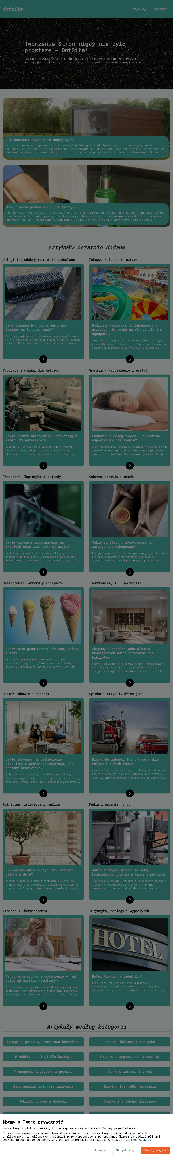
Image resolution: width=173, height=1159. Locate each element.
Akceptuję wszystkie (155, 1150)
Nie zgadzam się (125, 1150)
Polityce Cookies (137, 1139)
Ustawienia (100, 1150)
